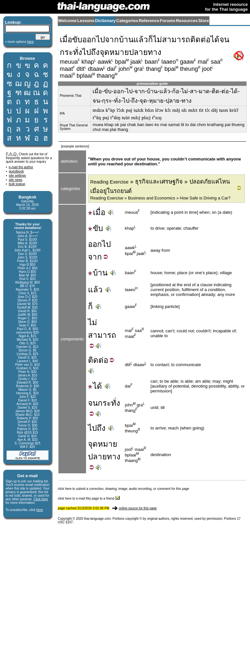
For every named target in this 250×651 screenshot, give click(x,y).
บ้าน (97, 272)
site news (15, 180)
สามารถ (102, 335)
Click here (40, 499)
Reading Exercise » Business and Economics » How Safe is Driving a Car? (160, 198)
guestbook (16, 171)
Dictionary (105, 20)
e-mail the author (21, 167)
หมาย (107, 444)
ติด (93, 360)
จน (93, 403)
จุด (93, 444)
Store (203, 20)
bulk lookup (17, 184)
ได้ (95, 386)
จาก (95, 256)
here (39, 510)
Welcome (67, 20)
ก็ (90, 306)
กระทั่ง (109, 403)
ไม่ (92, 322)
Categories (127, 20)
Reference (149, 20)
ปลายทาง (104, 456)
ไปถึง (97, 428)
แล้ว (95, 289)
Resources (186, 20)
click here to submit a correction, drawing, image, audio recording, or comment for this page (123, 489)
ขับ (95, 228)
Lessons (85, 20)
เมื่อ (96, 212)
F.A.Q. (12, 153)
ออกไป (99, 244)
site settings (17, 175)
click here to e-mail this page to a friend (89, 498)
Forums (167, 20)
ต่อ (103, 360)
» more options (19, 42)
